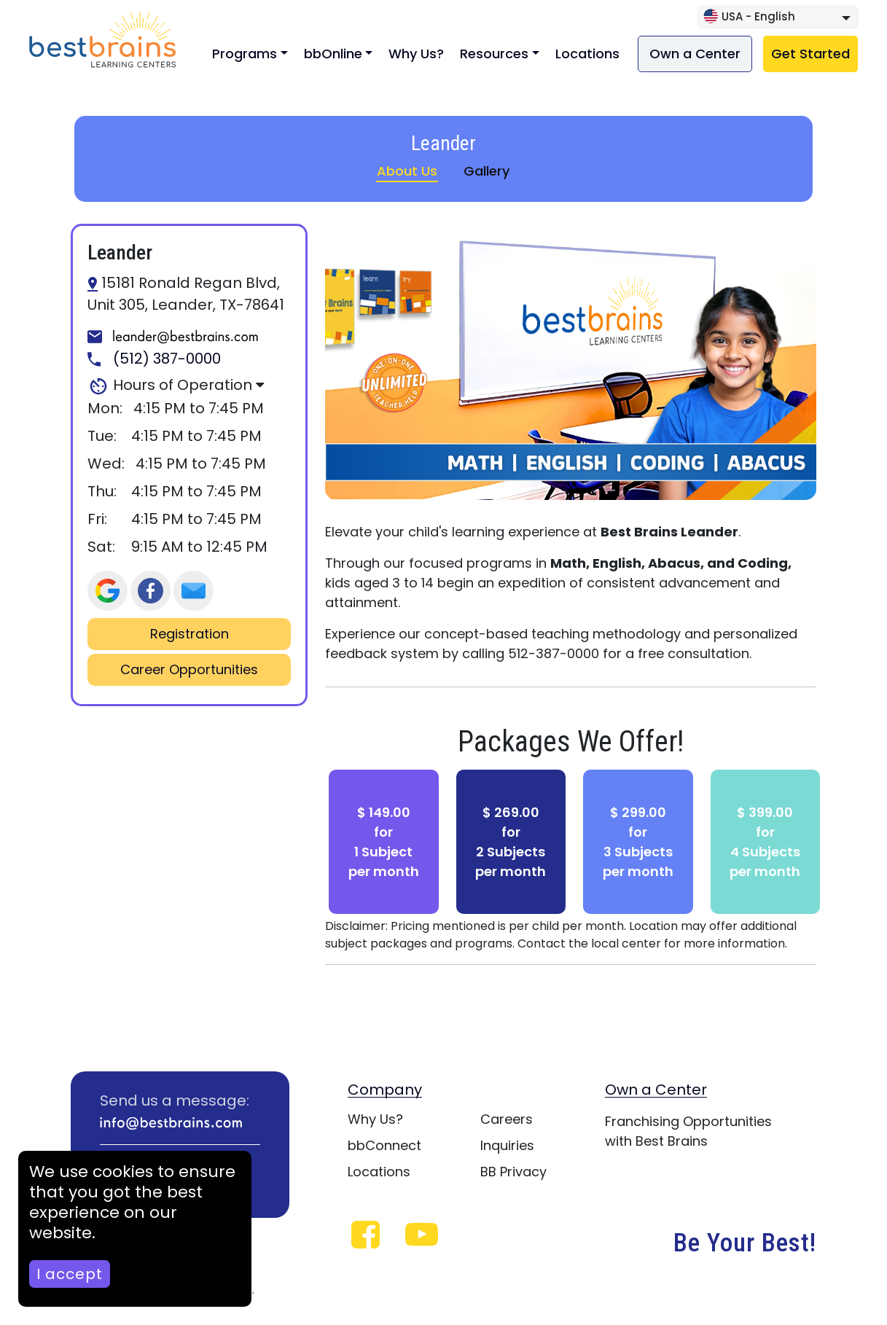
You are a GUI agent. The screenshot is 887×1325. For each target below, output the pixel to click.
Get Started (810, 53)
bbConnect (384, 1145)
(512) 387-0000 (154, 359)
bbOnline (333, 53)
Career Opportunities (189, 669)
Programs (244, 53)
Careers (506, 1119)
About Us (407, 171)
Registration (189, 634)
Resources (494, 53)
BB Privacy (513, 1171)
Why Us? (416, 53)
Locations (587, 53)
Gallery (486, 171)
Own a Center (695, 53)
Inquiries (507, 1145)
